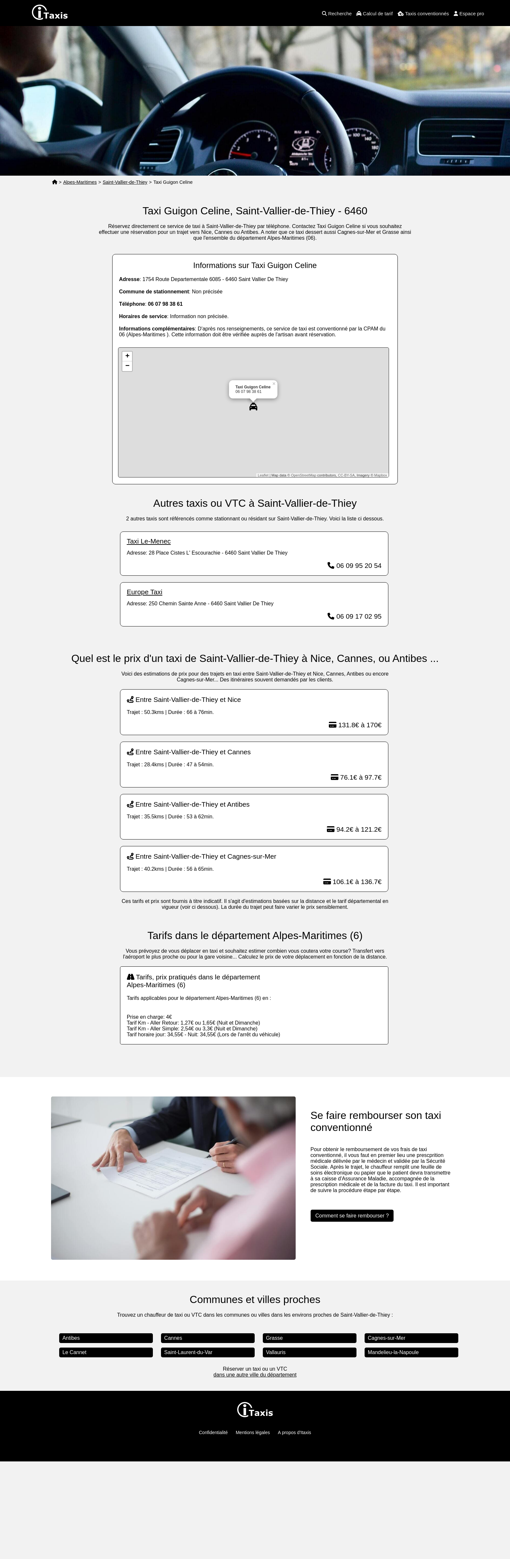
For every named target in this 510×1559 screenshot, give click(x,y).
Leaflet (263, 475)
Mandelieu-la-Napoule (393, 1352)
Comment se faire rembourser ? (352, 1215)
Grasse (274, 1338)
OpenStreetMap (303, 475)
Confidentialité (213, 1432)
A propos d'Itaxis (294, 1432)
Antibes (71, 1338)
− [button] (127, 366)
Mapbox (380, 475)
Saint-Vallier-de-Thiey (125, 182)
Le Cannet (74, 1352)
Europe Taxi (144, 592)
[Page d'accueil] (54, 182)
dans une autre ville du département (254, 1375)
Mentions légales (253, 1432)
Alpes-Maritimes (80, 182)
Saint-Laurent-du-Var (188, 1352)
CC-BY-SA (346, 475)
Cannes (173, 1338)
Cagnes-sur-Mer (387, 1338)
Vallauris (276, 1352)
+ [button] (127, 356)
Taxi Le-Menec (149, 541)
